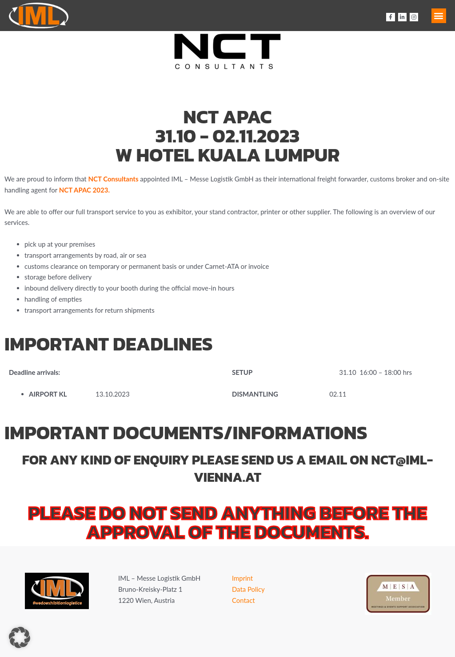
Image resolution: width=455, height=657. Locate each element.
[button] (438, 15)
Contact (243, 600)
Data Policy (248, 589)
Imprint (242, 578)
